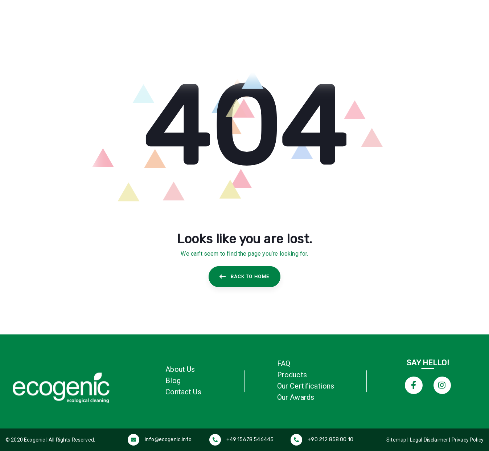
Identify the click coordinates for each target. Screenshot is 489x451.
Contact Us (183, 391)
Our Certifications (305, 386)
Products (292, 374)
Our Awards (296, 397)
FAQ (283, 363)
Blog (173, 380)
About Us (180, 369)
